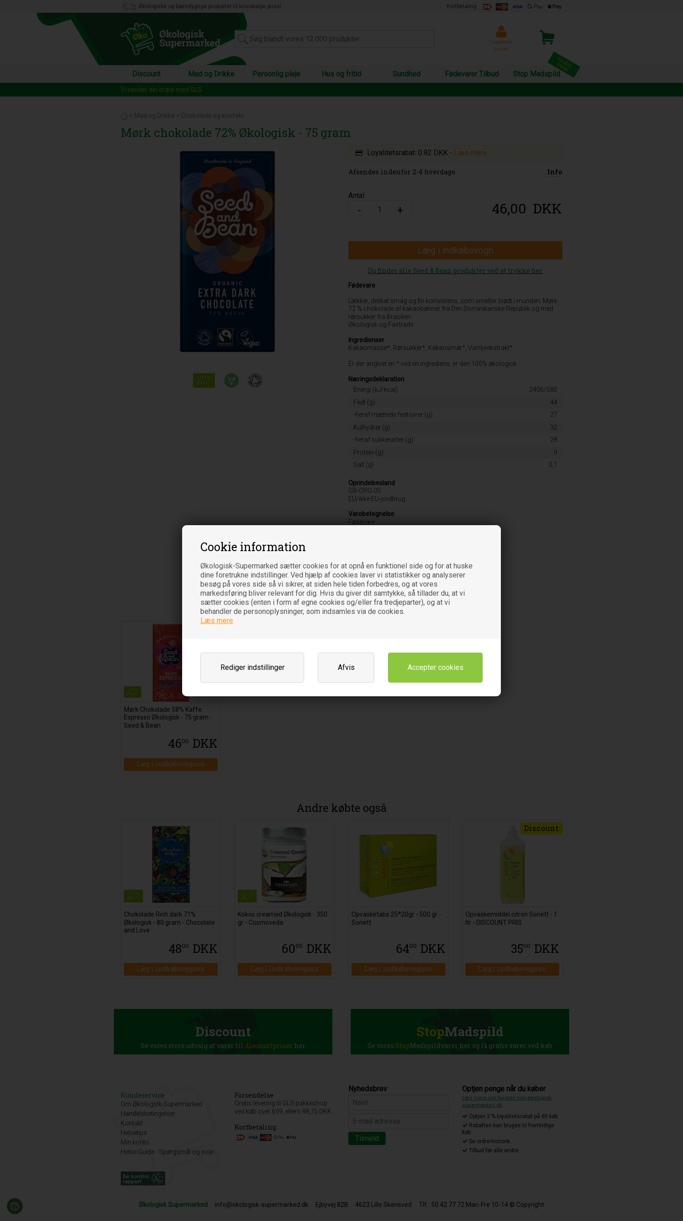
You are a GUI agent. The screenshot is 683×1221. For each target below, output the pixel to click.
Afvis (346, 667)
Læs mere (216, 620)
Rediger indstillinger (252, 667)
